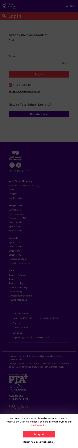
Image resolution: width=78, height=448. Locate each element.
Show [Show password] (64, 63)
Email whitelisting (18, 287)
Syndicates (15, 226)
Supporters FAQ (17, 218)
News (12, 189)
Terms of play (16, 283)
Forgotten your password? (24, 91)
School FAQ (15, 254)
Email (11, 40)
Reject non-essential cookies (39, 442)
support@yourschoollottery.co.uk (31, 337)
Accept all (39, 434)
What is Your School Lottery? (25, 185)
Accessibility (15, 291)
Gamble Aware (57, 366)
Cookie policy (16, 198)
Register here (39, 114)
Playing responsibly (19, 299)
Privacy (13, 193)
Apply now (14, 242)
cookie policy (39, 425)
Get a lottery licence (20, 263)
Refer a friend (16, 230)
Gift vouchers (16, 214)
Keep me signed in (20, 84)
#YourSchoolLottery (19, 171)
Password (14, 56)
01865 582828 (20, 327)
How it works (16, 222)
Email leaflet (15, 250)
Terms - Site (15, 279)
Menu (70, 5)
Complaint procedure (20, 295)
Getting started (17, 258)
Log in (39, 74)
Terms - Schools (17, 275)
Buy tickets (15, 209)
